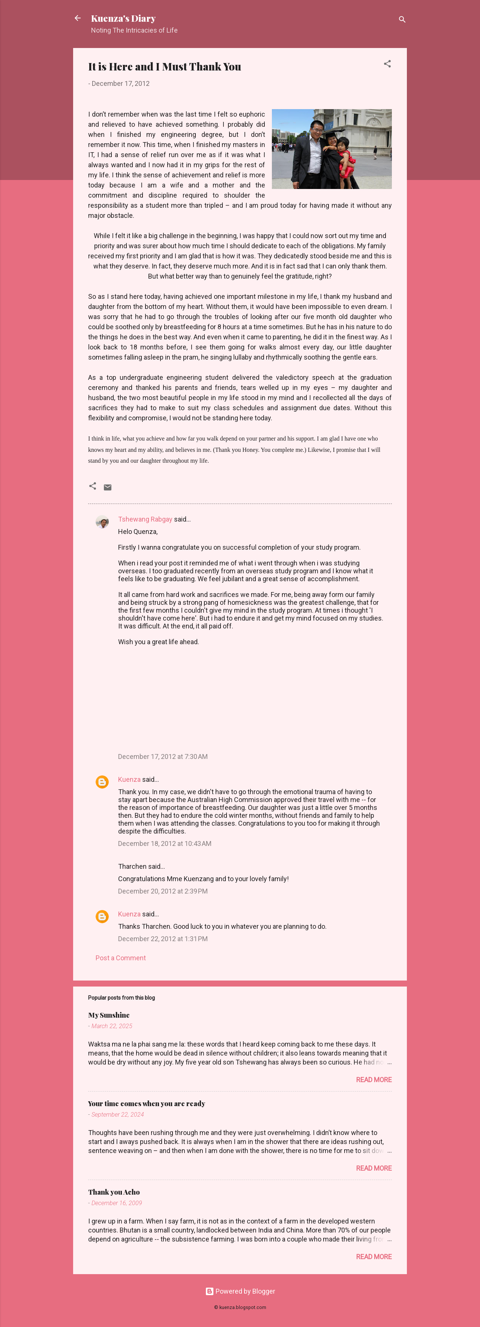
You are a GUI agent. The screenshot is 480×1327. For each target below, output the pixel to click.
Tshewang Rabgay (145, 519)
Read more (374, 1080)
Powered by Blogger (240, 1291)
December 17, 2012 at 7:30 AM (163, 756)
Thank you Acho (114, 1192)
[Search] (402, 20)
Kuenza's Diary (123, 18)
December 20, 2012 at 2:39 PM (163, 891)
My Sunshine (109, 1015)
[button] (387, 64)
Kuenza (129, 779)
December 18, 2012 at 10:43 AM (165, 843)
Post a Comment (121, 958)
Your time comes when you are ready (146, 1103)
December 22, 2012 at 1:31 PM (163, 939)
